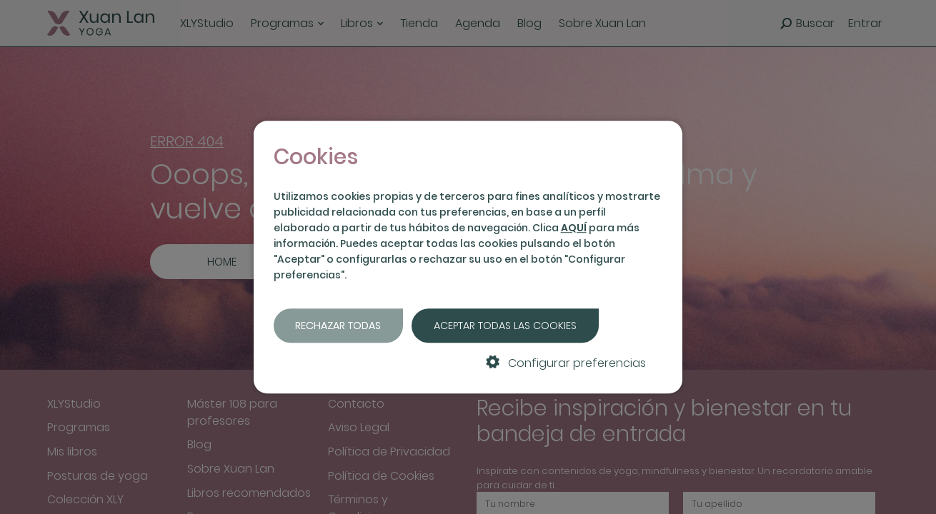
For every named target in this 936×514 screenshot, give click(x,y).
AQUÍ (574, 228)
